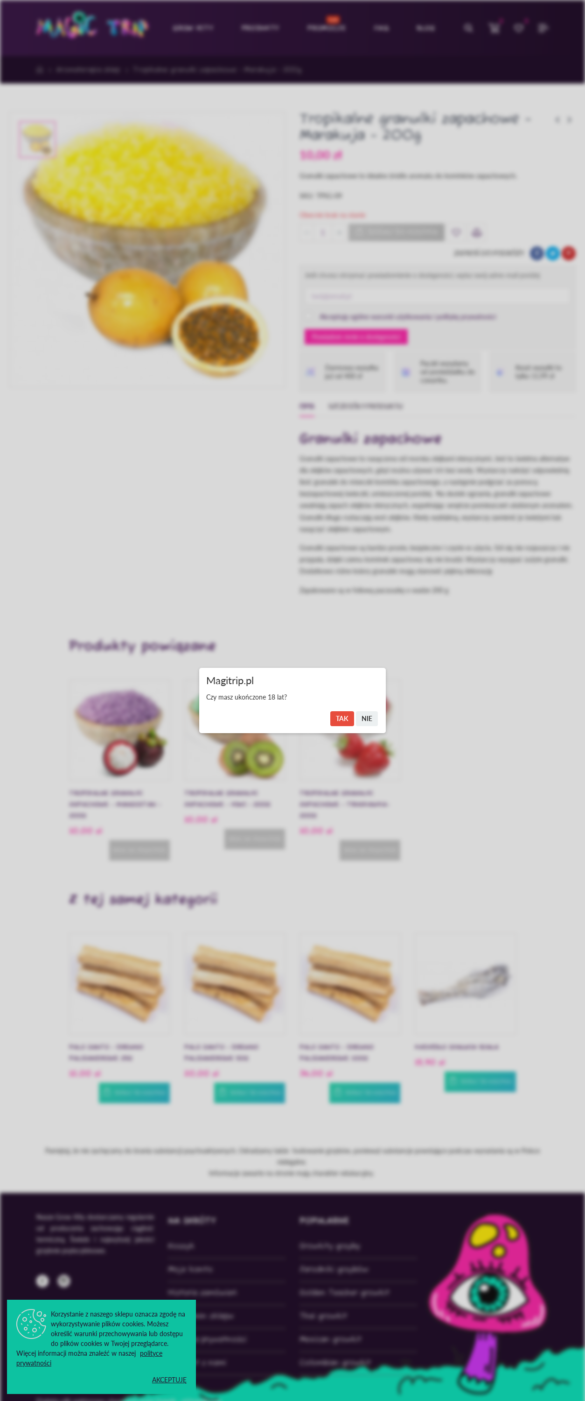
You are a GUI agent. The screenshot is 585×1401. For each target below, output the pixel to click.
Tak (342, 718)
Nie (367, 718)
